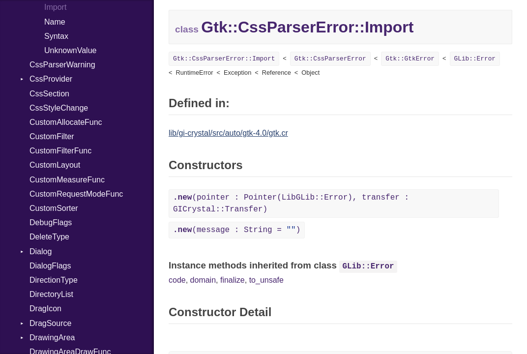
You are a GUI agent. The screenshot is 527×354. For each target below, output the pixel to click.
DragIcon (45, 308)
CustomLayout (54, 165)
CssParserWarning (62, 64)
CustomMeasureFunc (67, 180)
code (177, 280)
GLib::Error (475, 58)
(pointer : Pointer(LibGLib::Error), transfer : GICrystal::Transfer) (291, 203)
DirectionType (53, 280)
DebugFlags (50, 222)
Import (55, 7)
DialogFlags (50, 266)
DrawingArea (52, 337)
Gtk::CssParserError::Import (224, 58)
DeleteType (49, 237)
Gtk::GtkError (410, 58)
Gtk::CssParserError (330, 58)
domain (203, 280)
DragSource (50, 323)
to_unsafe (266, 280)
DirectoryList (51, 294)
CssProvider (50, 79)
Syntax (56, 36)
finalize (232, 280)
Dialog (40, 251)
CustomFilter (51, 136)
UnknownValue (70, 50)
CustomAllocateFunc (65, 122)
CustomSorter (53, 208)
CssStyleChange (58, 108)
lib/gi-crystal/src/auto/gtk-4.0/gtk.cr (228, 133)
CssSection (49, 93)
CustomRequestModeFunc (76, 194)
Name (54, 22)
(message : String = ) (236, 230)
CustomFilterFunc (60, 151)
